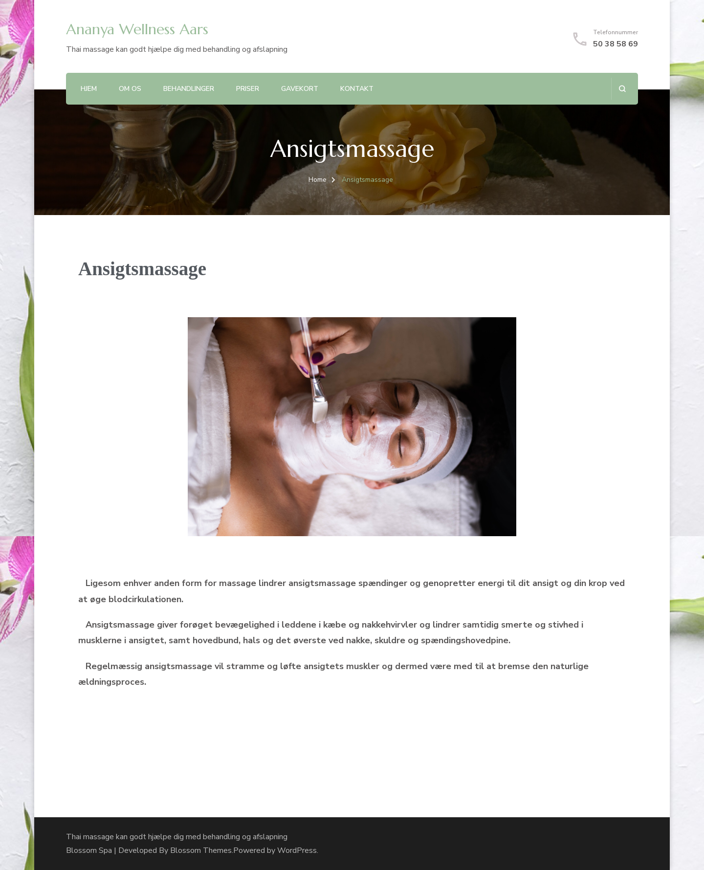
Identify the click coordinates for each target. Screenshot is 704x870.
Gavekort (299, 88)
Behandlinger (188, 88)
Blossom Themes (201, 850)
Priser (247, 88)
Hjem (89, 88)
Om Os (130, 88)
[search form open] (622, 89)
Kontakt (357, 88)
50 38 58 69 (615, 44)
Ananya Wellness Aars (137, 29)
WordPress (297, 850)
